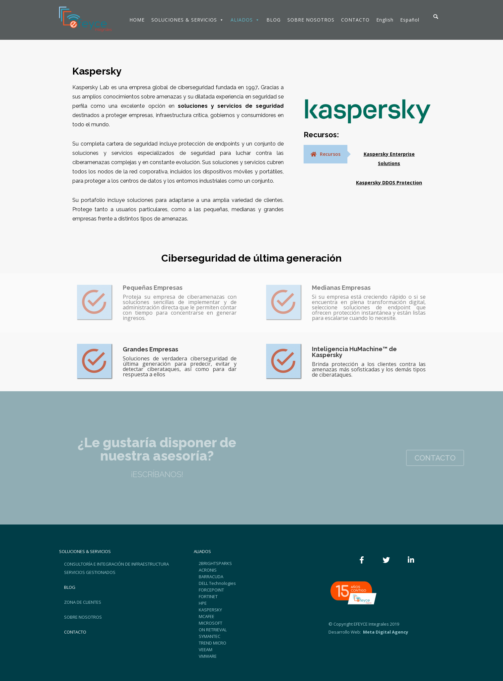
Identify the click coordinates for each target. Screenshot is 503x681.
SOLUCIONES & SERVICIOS (187, 20)
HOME (137, 20)
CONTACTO (355, 20)
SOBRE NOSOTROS (310, 20)
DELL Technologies (217, 583)
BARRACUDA (211, 577)
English (385, 20)
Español (409, 20)
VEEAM (205, 649)
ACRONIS (208, 570)
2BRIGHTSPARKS (215, 563)
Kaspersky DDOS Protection (389, 182)
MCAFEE (206, 616)
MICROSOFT (210, 623)
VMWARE (208, 656)
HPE (203, 603)
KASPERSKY (210, 610)
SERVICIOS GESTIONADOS (89, 572)
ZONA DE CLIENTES (82, 602)
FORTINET (208, 596)
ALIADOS (245, 20)
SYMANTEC (209, 636)
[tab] (325, 154)
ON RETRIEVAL (213, 630)
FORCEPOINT (211, 590)
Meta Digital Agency (385, 632)
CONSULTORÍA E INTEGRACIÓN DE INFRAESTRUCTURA (116, 564)
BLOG (273, 20)
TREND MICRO (212, 643)
